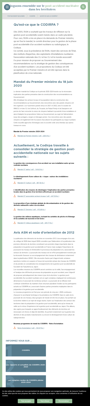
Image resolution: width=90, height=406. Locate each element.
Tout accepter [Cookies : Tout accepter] (26, 401)
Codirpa (17, 47)
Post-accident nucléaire (16, 16)
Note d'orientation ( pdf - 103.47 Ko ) (31, 328)
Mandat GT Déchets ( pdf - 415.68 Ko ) (31, 210)
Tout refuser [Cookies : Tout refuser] (44, 401)
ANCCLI (17, 109)
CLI (39, 57)
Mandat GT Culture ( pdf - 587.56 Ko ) (31, 183)
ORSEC (30, 258)
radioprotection (19, 318)
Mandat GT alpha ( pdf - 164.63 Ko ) (30, 169)
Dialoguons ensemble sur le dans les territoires (42, 7)
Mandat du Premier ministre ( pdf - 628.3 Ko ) (34, 136)
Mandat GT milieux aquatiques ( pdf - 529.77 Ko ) (35, 223)
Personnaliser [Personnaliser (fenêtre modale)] (64, 401)
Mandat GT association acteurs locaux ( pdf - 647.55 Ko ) (38, 196)
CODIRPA (32, 16)
